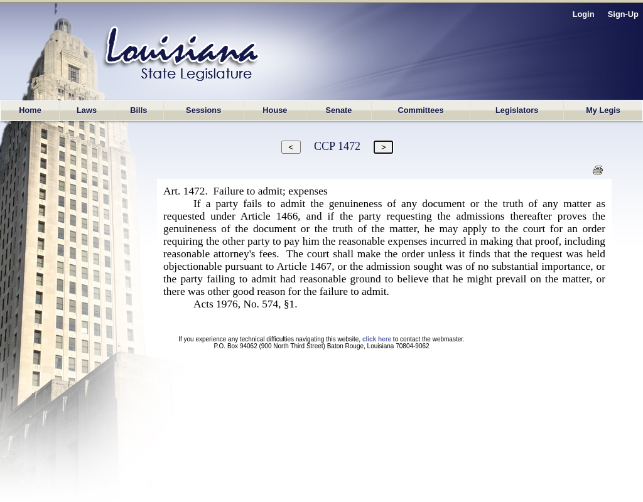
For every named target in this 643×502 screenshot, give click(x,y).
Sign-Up (623, 14)
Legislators (516, 110)
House (274, 110)
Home (30, 110)
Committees (420, 110)
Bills (138, 110)
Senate (338, 110)
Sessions (203, 110)
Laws (87, 110)
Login (584, 14)
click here (376, 339)
